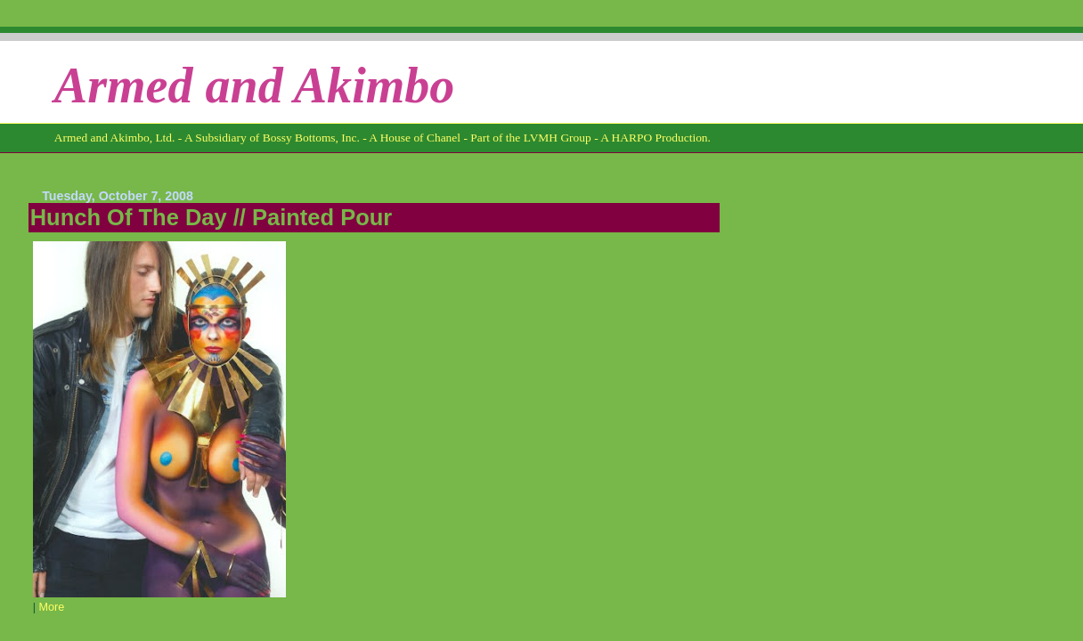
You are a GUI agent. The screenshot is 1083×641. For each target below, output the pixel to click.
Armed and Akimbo (254, 85)
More (51, 607)
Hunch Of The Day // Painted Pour (211, 217)
